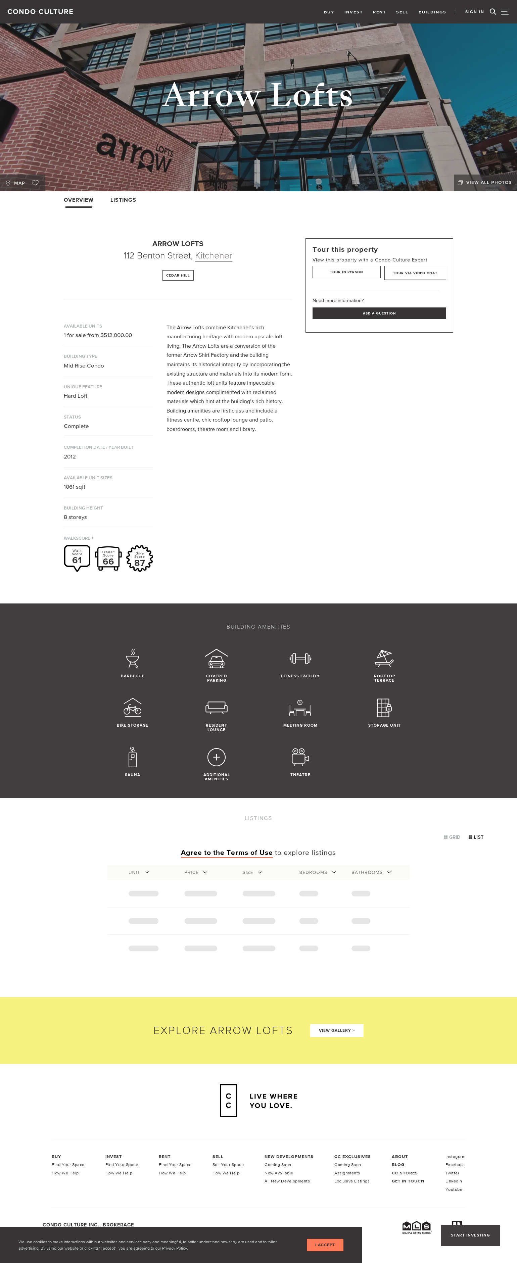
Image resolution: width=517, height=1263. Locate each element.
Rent (376, 11)
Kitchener (213, 255)
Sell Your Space (228, 1164)
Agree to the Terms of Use (227, 852)
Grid (452, 837)
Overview (79, 200)
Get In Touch (408, 1181)
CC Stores (405, 1173)
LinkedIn (453, 1181)
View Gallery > (337, 1030)
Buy (326, 11)
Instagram (455, 1156)
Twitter (452, 1173)
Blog (398, 1164)
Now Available (279, 1173)
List (476, 837)
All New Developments (287, 1181)
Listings (123, 200)
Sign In (473, 11)
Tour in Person (345, 272)
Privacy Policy (174, 1247)
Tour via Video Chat (414, 272)
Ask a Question (379, 312)
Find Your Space (68, 1164)
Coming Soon (278, 1164)
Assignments (347, 1173)
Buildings (429, 11)
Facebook (455, 1164)
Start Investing (470, 1235)
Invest (350, 11)
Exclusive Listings (352, 1181)
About (400, 1156)
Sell (399, 11)
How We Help (65, 1173)
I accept (324, 1245)
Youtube (454, 1189)
